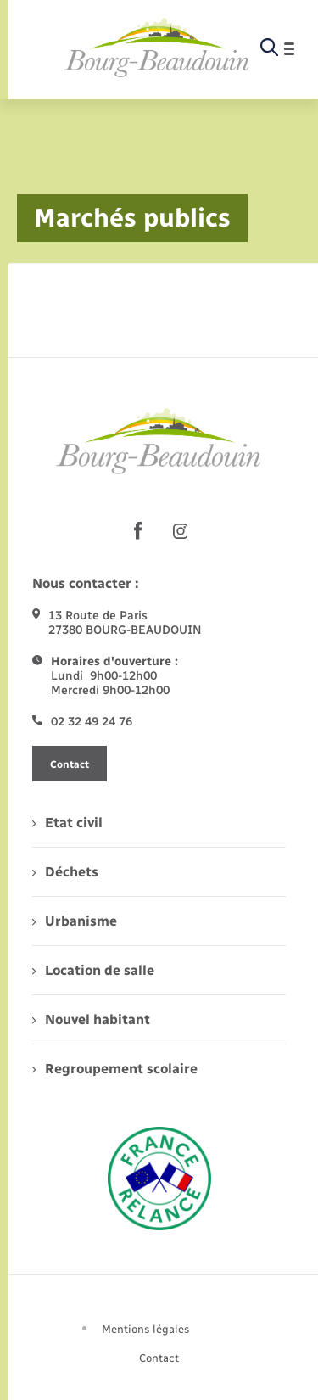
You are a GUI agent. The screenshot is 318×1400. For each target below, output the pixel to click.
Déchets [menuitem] (65, 872)
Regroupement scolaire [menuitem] (115, 1069)
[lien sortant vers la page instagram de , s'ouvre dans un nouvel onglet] (180, 531)
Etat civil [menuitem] (67, 823)
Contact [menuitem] (159, 1358)
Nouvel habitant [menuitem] (91, 1019)
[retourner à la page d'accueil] (157, 48)
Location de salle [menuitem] (93, 970)
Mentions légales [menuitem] (146, 1329)
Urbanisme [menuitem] (74, 921)
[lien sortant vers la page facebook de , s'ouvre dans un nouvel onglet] (138, 531)
